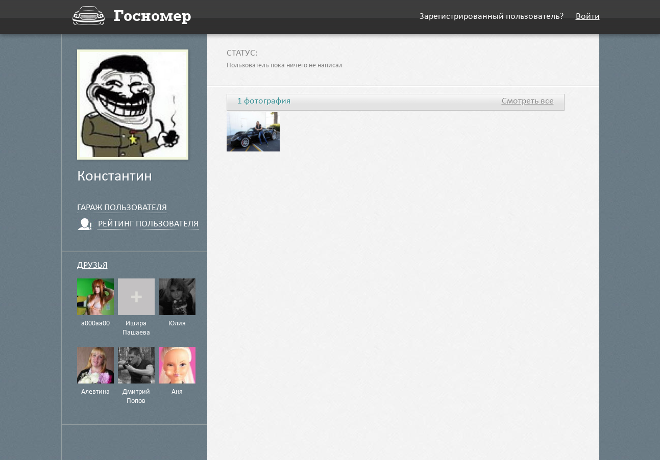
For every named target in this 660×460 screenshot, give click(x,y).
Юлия (177, 324)
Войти (588, 17)
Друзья (92, 266)
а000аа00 (95, 324)
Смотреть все (528, 102)
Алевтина (95, 392)
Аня (177, 392)
